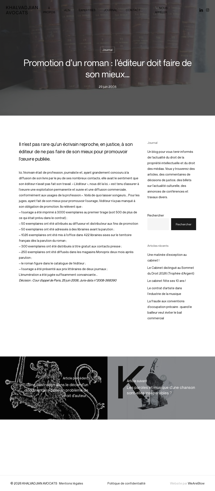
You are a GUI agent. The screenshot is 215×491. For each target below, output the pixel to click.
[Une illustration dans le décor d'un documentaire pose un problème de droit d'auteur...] (54, 388)
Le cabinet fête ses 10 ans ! (166, 280)
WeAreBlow (196, 483)
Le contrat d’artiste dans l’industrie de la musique (164, 291)
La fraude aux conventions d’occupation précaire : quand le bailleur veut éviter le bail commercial (169, 309)
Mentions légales (71, 483)
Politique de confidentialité (127, 483)
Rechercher (155, 215)
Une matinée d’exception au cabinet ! (167, 257)
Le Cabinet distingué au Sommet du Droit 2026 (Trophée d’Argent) (170, 270)
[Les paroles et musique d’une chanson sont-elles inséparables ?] (161, 388)
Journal (107, 49)
